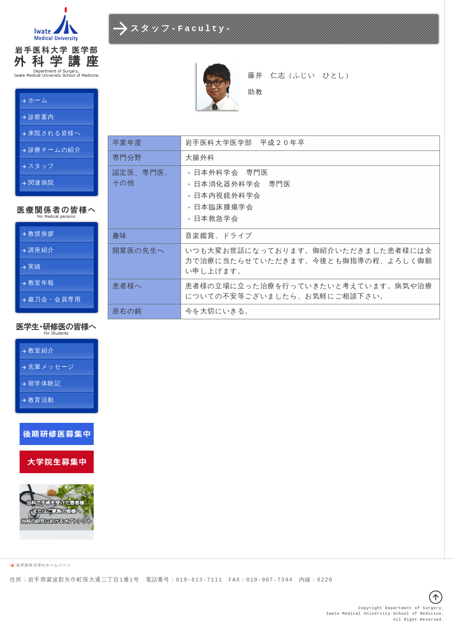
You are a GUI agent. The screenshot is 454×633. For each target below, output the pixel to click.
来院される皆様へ (54, 134)
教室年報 (41, 283)
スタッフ (41, 166)
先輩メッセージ (51, 367)
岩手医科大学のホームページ (43, 566)
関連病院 (41, 183)
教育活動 (41, 400)
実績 (34, 267)
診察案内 (41, 117)
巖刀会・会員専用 (54, 300)
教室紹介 (41, 351)
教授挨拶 (41, 234)
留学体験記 (44, 384)
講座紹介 (41, 250)
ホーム (38, 101)
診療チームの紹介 (54, 150)
